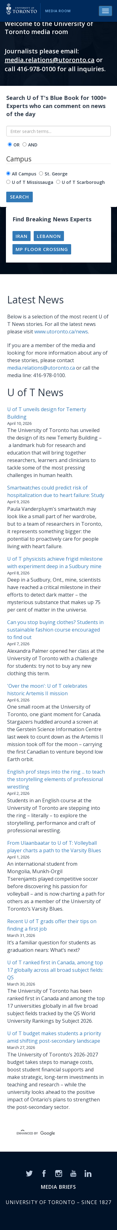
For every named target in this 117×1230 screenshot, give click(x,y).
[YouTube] (73, 1173)
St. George (56, 174)
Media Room (58, 10)
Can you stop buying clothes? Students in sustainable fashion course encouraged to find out (55, 630)
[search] (51, 1133)
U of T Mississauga (32, 182)
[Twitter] (29, 1173)
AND (32, 145)
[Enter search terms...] (58, 131)
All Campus (24, 174)
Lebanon (49, 236)
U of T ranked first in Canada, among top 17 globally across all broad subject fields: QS (55, 970)
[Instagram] (58, 1173)
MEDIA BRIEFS (58, 1186)
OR (16, 145)
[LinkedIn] (88, 1173)
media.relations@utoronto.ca (50, 60)
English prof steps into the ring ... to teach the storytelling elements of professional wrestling (56, 779)
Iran (21, 236)
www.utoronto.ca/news (61, 331)
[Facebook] (44, 1173)
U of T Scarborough (83, 182)
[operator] (10, 144)
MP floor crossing (42, 249)
